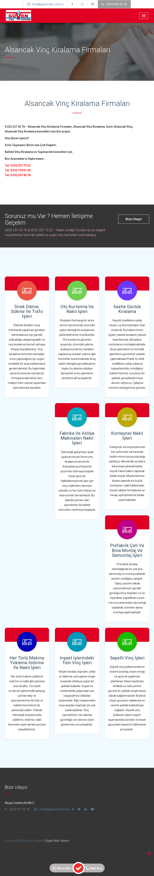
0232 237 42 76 (17, 809)
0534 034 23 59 (115, 4)
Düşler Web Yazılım (57, 840)
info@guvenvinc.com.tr (44, 4)
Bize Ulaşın (134, 219)
